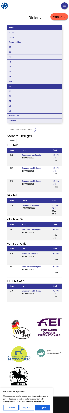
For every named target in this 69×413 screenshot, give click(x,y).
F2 (10, 62)
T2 (10, 91)
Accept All (42, 408)
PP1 (10, 81)
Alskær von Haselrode (31, 205)
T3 (10, 96)
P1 (10, 67)
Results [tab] (12, 141)
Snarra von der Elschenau (31, 168)
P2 (10, 72)
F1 (10, 57)
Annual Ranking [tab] (15, 42)
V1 (10, 106)
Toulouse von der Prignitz (31, 155)
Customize (11, 408)
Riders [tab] (11, 27)
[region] (26, 400)
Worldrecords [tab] (14, 116)
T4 (10, 101)
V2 (10, 111)
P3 (10, 77)
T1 (10, 86)
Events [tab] (11, 37)
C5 (10, 52)
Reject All (26, 408)
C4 (10, 47)
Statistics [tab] (12, 121)
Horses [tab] (11, 32)
